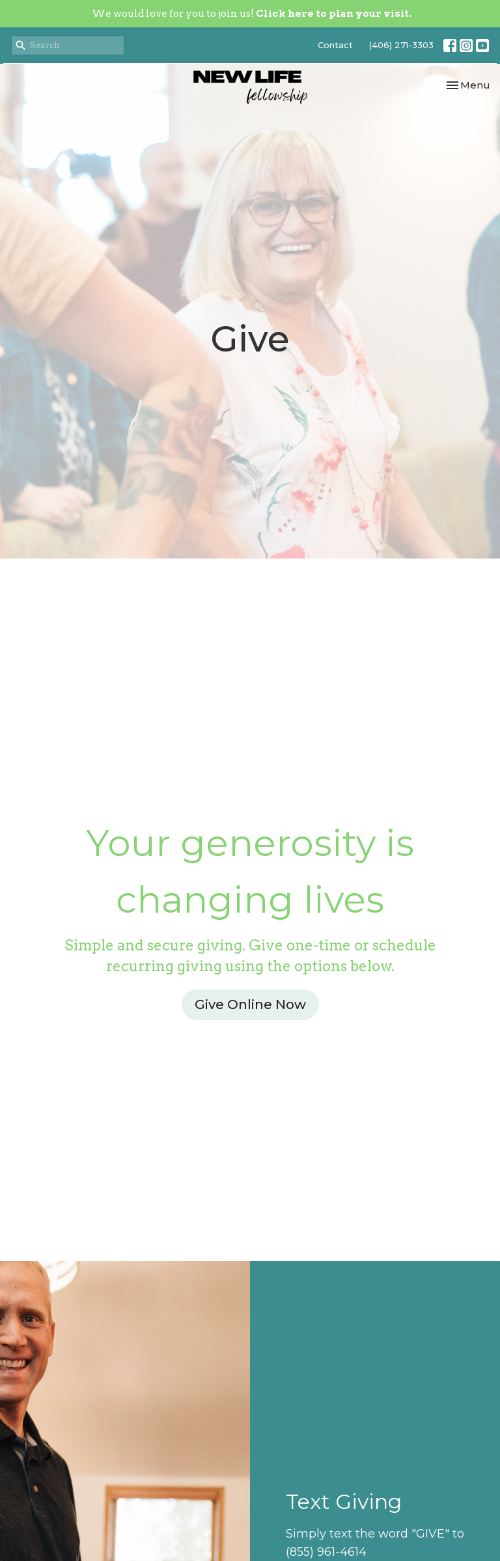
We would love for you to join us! (251, 14)
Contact (335, 45)
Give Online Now (250, 1004)
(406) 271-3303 (401, 45)
